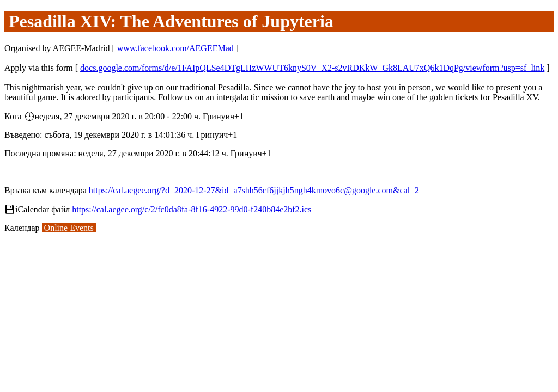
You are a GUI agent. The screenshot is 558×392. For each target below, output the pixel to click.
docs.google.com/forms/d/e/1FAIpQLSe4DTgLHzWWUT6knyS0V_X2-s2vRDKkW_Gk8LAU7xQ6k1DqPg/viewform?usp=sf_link (312, 67)
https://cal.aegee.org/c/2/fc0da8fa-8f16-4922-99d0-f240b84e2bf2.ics (191, 209)
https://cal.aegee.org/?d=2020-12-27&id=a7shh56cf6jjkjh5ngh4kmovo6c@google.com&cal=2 (254, 190)
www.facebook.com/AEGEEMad (175, 48)
